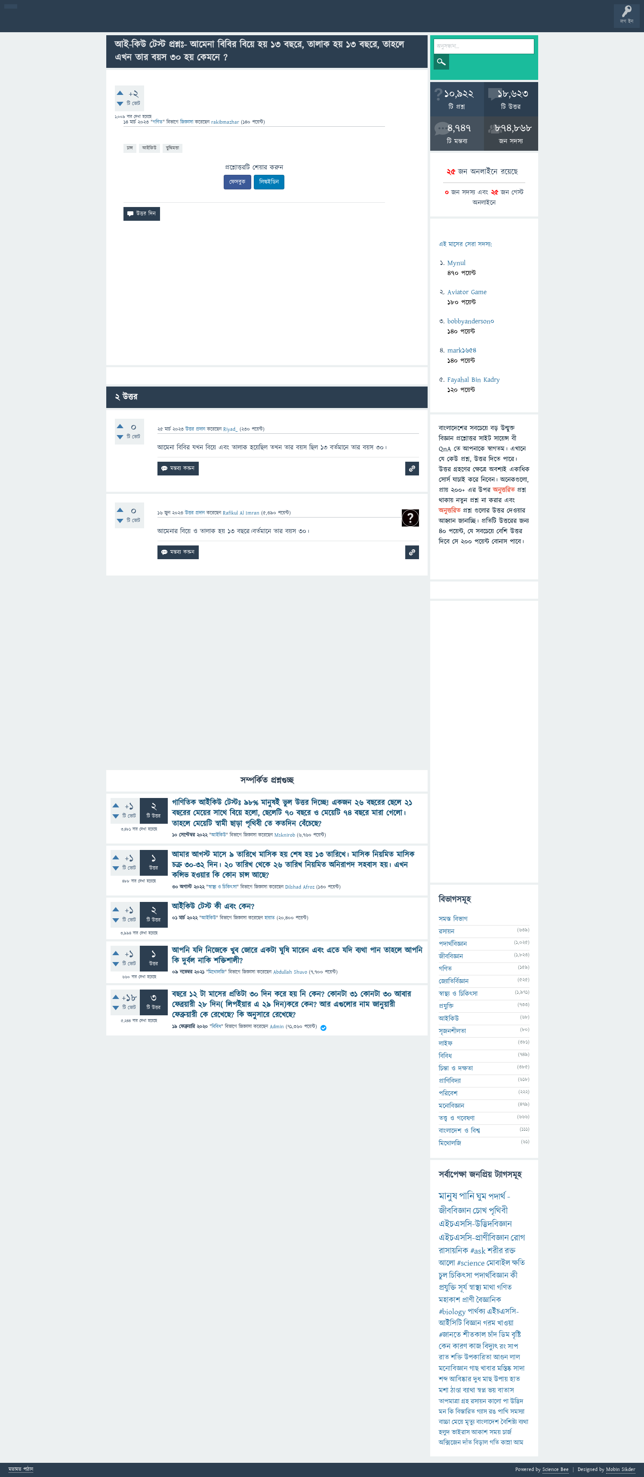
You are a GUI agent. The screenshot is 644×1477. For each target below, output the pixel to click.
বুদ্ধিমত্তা (172, 148)
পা (505, 1401)
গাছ (474, 1369)
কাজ (475, 1346)
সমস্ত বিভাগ (453, 919)
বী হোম (33, 22)
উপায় (501, 1379)
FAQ (220, 22)
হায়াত (270, 918)
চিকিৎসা (460, 1276)
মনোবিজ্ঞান (451, 1106)
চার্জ (507, 1432)
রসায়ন (478, 1401)
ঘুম (481, 1196)
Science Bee (555, 1469)
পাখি (503, 1411)
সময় (495, 1432)
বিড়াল (481, 1442)
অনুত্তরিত (113, 22)
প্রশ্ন (60, 22)
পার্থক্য (476, 1311)
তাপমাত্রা (449, 1401)
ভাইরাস (461, 1432)
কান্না (506, 1442)
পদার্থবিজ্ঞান (453, 944)
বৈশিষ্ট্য (509, 1422)
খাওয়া (505, 1323)
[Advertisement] (267, 296)
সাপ (513, 1347)
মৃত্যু (470, 1422)
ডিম (504, 1335)
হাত (515, 1379)
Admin (277, 1026)
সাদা (519, 1369)
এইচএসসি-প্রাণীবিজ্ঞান (474, 1238)
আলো (447, 1263)
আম (519, 1442)
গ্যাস (482, 1411)
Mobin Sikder (620, 1469)
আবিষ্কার (460, 1379)
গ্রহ (465, 1401)
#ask (478, 1251)
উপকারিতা (478, 1357)
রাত (444, 1357)
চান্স (130, 148)
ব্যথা (523, 1422)
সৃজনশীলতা (452, 1031)
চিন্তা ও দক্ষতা (456, 1068)
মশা (444, 1391)
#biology (452, 1311)
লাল (515, 1357)
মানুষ (448, 1196)
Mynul (456, 263)
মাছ (487, 1379)
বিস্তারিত (465, 1411)
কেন (445, 1346)
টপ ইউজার (347, 22)
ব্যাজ (321, 22)
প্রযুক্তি (446, 1006)
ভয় (492, 1391)
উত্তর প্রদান (195, 429)
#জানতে (450, 1335)
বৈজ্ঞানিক (488, 1300)
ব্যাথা (469, 1391)
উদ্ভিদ (517, 1401)
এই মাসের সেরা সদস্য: (465, 244)
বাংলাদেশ (487, 1422)
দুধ (477, 1379)
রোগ (518, 1238)
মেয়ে (457, 1422)
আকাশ (479, 1432)
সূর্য (462, 1288)
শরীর (495, 1251)
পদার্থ (496, 1197)
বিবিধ (216, 1026)
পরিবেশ (448, 1093)
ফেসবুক (237, 182)
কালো (494, 1401)
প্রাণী (468, 1300)
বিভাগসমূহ (140, 22)
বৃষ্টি (516, 1335)
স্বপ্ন (481, 1391)
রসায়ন (446, 931)
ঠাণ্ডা (455, 1391)
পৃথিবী (498, 1211)
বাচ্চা (444, 1422)
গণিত (158, 122)
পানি (467, 1196)
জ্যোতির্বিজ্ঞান (453, 981)
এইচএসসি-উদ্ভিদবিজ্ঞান (475, 1224)
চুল (443, 1276)
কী (514, 1276)
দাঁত (467, 1442)
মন (442, 1411)
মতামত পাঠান (21, 1470)
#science (471, 1263)
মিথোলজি (216, 972)
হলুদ (444, 1432)
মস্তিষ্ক (504, 1369)
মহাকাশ (449, 1300)
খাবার (488, 1369)
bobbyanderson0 (470, 321)
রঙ (492, 1411)
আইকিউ (149, 148)
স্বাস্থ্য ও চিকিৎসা (222, 887)
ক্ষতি (518, 1263)
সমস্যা (517, 1411)
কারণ (460, 1346)
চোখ (480, 1211)
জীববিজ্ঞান (451, 956)
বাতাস (506, 1391)
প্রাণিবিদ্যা (450, 1081)
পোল (294, 22)
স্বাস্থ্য (475, 1287)
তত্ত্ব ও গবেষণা (457, 1118)
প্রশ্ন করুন (193, 22)
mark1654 (461, 350)
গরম (489, 1323)
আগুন (500, 1357)
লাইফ (446, 1043)
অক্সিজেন (450, 1442)
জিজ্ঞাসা (187, 122)
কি (451, 1411)
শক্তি (456, 1357)
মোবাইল (498, 1263)
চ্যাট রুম (268, 22)
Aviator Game (467, 292)
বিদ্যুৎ (490, 1346)
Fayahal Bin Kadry (473, 379)
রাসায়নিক (453, 1251)
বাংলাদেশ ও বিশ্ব (459, 1131)
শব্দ (443, 1379)
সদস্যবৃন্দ (166, 22)
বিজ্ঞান (472, 1323)
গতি (494, 1442)
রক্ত (510, 1251)
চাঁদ (492, 1335)
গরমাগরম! (86, 22)
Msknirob (284, 835)
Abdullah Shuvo (290, 972)
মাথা (489, 1287)
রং (502, 1347)
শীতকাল (474, 1335)
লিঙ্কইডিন (269, 182)
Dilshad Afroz (299, 887)
